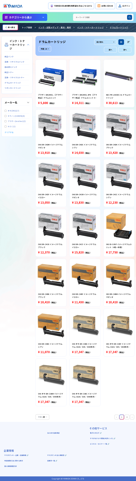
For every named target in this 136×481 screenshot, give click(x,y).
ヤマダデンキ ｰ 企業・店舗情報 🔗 (16, 455)
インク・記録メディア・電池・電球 (54, 27)
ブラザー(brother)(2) (15, 121)
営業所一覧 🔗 (52, 461)
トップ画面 (27, 27)
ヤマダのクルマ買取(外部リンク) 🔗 (102, 438)
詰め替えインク (11, 67)
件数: (44, 49)
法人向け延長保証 (53, 433)
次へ (125, 49)
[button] (71, 6)
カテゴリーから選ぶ (20, 17)
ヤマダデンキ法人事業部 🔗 (57, 455)
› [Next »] (132, 417)
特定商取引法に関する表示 (13, 461)
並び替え (99, 42)
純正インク (9, 56)
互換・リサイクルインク (14, 62)
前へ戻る (10, 27)
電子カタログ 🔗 (96, 433)
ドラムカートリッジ (119, 27)
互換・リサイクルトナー (14, 77)
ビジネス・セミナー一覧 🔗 (99, 444)
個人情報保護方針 (10, 466)
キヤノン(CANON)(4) (15, 116)
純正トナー (9, 72)
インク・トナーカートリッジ (90, 27)
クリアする (9, 132)
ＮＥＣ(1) (10, 126)
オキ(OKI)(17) (12, 110)
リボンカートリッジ (13, 88)
